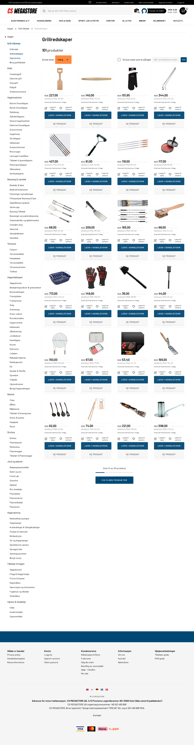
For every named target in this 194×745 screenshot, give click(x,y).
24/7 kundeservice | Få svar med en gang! (25, 2)
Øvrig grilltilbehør (17, 62)
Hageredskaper (15, 277)
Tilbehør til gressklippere (21, 160)
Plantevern (15, 507)
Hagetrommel (16, 322)
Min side (84, 673)
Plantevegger (16, 451)
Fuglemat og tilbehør (19, 591)
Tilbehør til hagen (15, 563)
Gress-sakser (16, 314)
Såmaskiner (15, 169)
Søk (184, 59)
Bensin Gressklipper (19, 107)
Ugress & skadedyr (16, 601)
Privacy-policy (13, 655)
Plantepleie (15, 493)
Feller (12, 607)
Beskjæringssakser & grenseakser (25, 287)
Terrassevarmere (17, 267)
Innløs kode (129, 2)
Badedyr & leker (17, 185)
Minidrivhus (15, 447)
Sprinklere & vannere (19, 545)
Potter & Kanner (17, 578)
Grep (12, 305)
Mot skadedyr (16, 489)
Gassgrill (14, 83)
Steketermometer (18, 91)
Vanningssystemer (18, 553)
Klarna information (15, 662)
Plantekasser (16, 442)
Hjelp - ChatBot (88, 670)
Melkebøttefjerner (18, 357)
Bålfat (12, 404)
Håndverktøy (16, 331)
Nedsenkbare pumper (19, 518)
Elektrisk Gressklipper (20, 125)
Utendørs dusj (16, 224)
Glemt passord (51, 662)
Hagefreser (15, 134)
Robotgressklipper (18, 164)
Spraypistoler (16, 549)
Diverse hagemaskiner (20, 121)
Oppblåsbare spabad (19, 202)
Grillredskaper (16, 53)
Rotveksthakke (17, 318)
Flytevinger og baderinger (21, 194)
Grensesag (15, 309)
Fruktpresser (16, 300)
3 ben (12, 400)
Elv (11, 366)
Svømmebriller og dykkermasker (24, 220)
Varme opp (15, 207)
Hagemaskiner (14, 97)
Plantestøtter (16, 498)
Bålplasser (14, 409)
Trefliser (13, 271)
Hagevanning (13, 512)
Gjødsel (13, 485)
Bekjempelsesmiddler (19, 467)
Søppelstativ (16, 283)
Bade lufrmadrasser (19, 189)
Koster (13, 344)
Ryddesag (14, 112)
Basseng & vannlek (16, 179)
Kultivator (14, 349)
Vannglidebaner (17, 233)
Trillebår (13, 379)
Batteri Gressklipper (19, 103)
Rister (12, 426)
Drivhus (11, 432)
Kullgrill (13, 87)
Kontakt (122, 658)
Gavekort (115, 2)
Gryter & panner (17, 417)
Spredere (14, 375)
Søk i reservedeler (146, 2)
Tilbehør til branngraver (20, 413)
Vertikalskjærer (17, 173)
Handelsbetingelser (16, 658)
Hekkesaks (15, 143)
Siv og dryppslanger (19, 540)
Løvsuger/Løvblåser (19, 156)
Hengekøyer (15, 258)
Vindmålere (15, 596)
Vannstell (14, 229)
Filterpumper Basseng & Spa (23, 198)
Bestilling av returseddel (92, 666)
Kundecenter (101, 2)
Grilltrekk (14, 49)
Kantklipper (15, 340)
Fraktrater (86, 658)
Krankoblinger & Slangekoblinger (25, 527)
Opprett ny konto (165, 2)
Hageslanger (15, 523)
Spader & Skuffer (18, 371)
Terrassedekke (16, 262)
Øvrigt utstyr (16, 558)
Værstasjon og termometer (22, 587)
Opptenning (15, 58)
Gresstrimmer (16, 129)
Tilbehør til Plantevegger (21, 455)
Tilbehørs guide (162, 655)
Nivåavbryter (16, 536)
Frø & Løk (14, 476)
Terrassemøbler (17, 254)
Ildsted (10, 394)
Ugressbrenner (16, 384)
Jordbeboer (15, 336)
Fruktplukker (15, 296)
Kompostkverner (17, 147)
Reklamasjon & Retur (90, 655)
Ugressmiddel (16, 616)
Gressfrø (14, 480)
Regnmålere (15, 583)
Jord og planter (15, 461)
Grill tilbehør (14, 43)
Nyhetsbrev (123, 662)
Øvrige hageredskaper (20, 388)
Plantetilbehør (16, 502)
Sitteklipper (15, 138)
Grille (9, 68)
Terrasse (11, 243)
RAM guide (159, 658)
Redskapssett (16, 362)
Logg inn (180, 2)
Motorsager (15, 151)
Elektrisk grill (16, 78)
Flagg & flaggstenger (19, 574)
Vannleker (14, 238)
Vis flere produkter (114, 480)
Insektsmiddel (16, 612)
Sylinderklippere (17, 116)
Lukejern (13, 353)
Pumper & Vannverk (19, 531)
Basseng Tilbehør (17, 211)
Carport (13, 249)
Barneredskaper (17, 292)
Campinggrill (15, 74)
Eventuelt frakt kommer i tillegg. (56, 117)
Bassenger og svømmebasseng (24, 216)
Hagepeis (14, 422)
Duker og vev (15, 471)
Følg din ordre (87, 662)
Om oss (121, 655)
